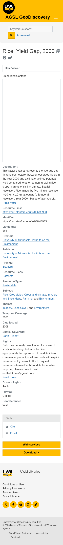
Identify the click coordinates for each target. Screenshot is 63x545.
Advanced (23, 35)
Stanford (8, 266)
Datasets (8, 276)
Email (13, 433)
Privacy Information (14, 488)
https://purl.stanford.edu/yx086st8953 (25, 212)
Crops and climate (35, 294)
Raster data (9, 285)
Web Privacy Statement (20, 533)
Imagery (7, 308)
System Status (11, 492)
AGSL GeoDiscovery (9, 8)
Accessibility (42, 533)
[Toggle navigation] (55, 17)
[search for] (30, 29)
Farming (28, 298)
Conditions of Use (13, 484)
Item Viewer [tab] (12, 68)
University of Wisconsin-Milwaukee (22, 522)
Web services (31, 444)
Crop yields (16, 294)
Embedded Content (14, 76)
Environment (46, 298)
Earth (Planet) (11, 335)
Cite (12, 426)
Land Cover (20, 308)
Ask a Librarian (11, 496)
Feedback (15, 537)
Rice (5, 294)
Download (30, 452)
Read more (9, 202)
